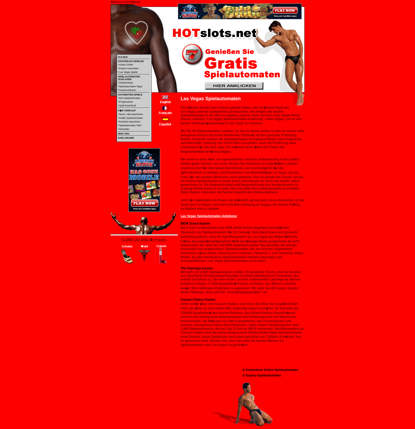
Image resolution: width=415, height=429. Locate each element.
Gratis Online (126, 64)
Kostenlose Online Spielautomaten (272, 370)
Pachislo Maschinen (129, 121)
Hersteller (124, 129)
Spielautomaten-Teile (130, 125)
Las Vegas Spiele (128, 72)
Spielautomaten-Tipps (130, 86)
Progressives (126, 101)
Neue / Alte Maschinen (131, 114)
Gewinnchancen (127, 90)
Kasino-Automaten (129, 68)
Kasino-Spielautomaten (263, 375)
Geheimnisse (126, 82)
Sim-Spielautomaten (130, 98)
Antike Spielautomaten (131, 118)
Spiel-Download (127, 105)
